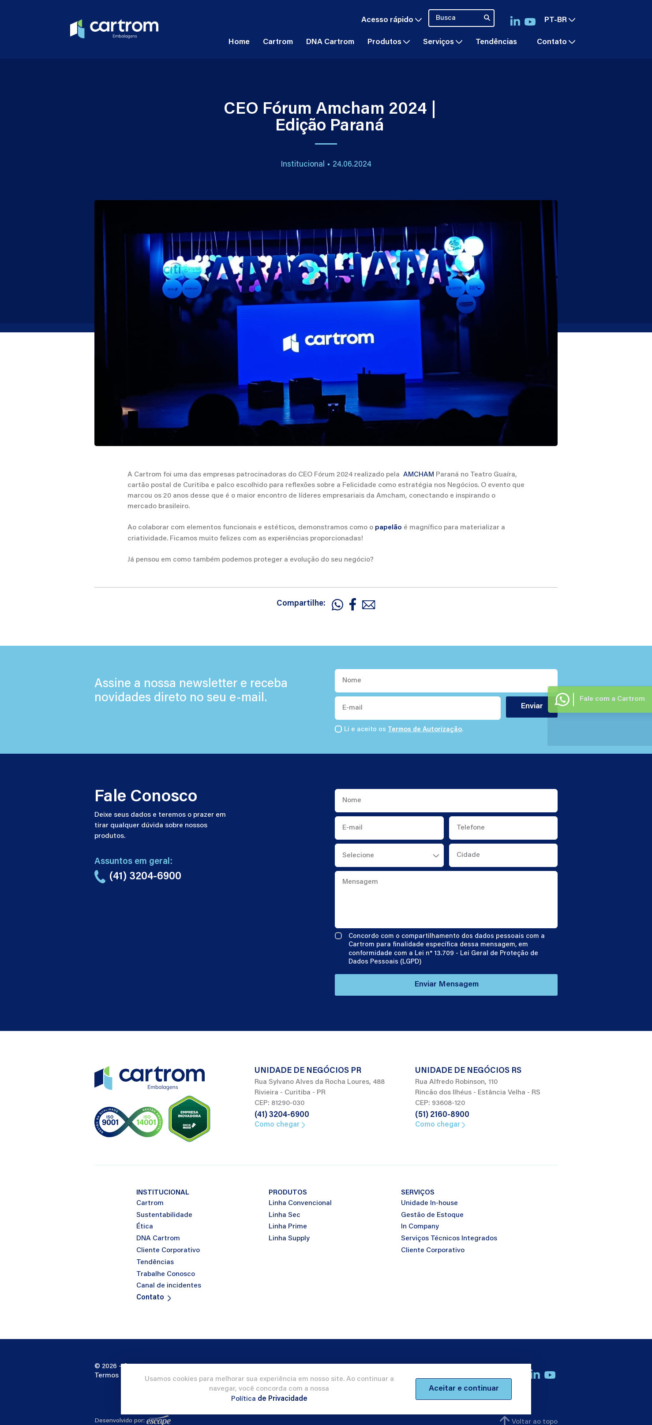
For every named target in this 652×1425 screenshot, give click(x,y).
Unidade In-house (429, 1203)
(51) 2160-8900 (442, 1116)
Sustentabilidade (164, 1215)
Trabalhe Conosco (165, 1274)
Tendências (496, 42)
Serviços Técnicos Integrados (449, 1239)
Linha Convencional (300, 1203)
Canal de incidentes (168, 1286)
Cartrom (278, 42)
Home (239, 42)
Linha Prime (288, 1227)
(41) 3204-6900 (282, 1116)
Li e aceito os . (403, 729)
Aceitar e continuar (462, 1389)
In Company (420, 1227)
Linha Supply (289, 1239)
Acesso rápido (391, 20)
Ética (144, 1227)
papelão (388, 527)
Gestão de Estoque (432, 1215)
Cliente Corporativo (168, 1250)
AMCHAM (418, 474)
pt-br (559, 20)
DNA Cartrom (330, 42)
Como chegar (279, 1125)
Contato (552, 42)
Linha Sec (284, 1215)
